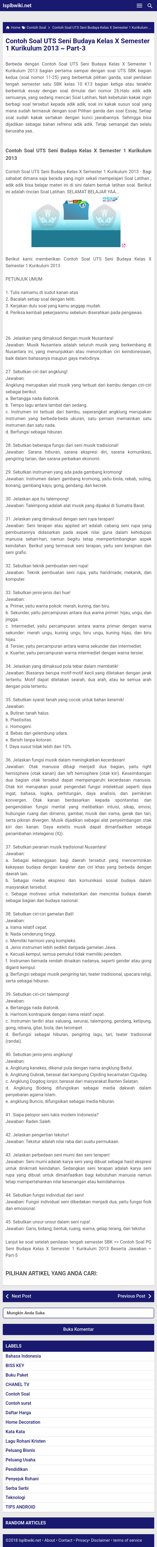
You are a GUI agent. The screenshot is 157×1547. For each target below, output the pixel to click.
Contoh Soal (18, 1394)
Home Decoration (23, 1422)
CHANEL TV (17, 1384)
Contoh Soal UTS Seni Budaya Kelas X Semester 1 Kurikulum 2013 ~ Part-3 (78, 44)
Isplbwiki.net (17, 5)
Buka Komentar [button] (78, 1329)
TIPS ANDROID (20, 1507)
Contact (65, 1540)
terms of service (127, 1540)
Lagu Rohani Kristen (26, 1441)
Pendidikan (17, 1469)
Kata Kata (15, 1431)
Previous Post (131, 1296)
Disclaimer (100, 1540)
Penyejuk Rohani (22, 1478)
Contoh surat (18, 1403)
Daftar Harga (18, 1412)
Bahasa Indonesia (23, 1356)
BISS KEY (15, 1365)
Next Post (21, 1296)
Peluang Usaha (20, 1459)
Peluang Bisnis (20, 1450)
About (49, 1540)
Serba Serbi (17, 1488)
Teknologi (15, 1497)
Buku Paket (17, 1375)
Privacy (82, 1540)
